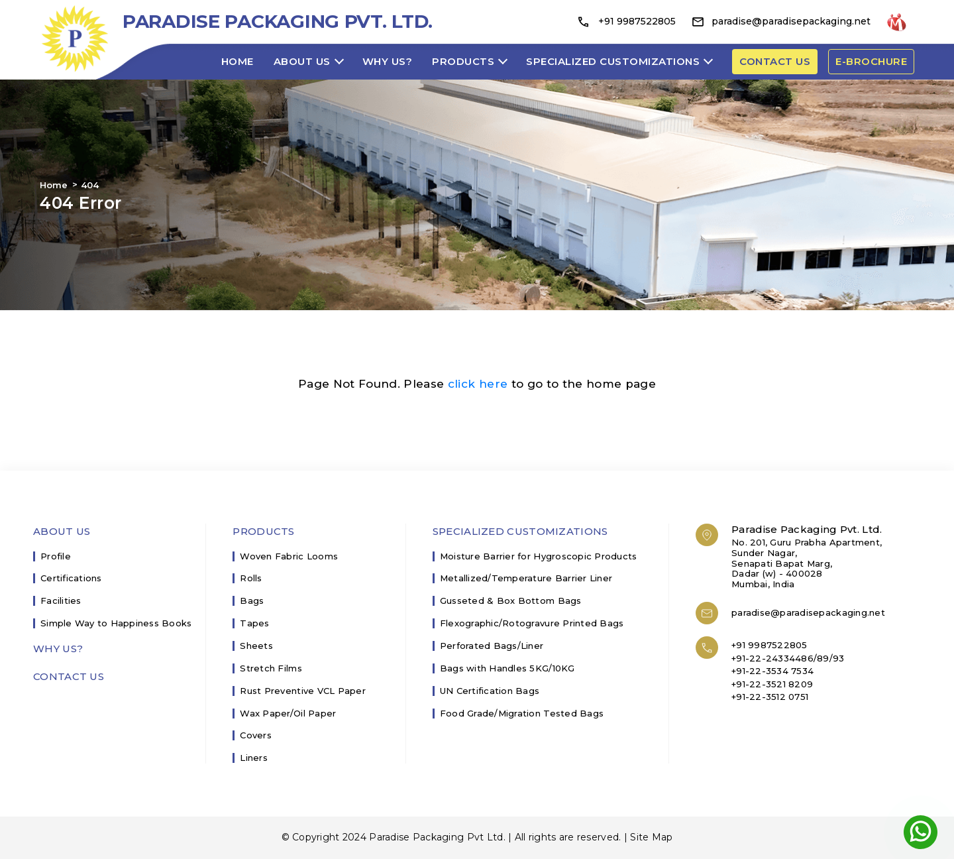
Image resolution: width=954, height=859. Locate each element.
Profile (55, 556)
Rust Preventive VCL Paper (303, 691)
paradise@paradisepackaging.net (781, 21)
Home (237, 61)
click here (477, 383)
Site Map (651, 837)
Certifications (71, 578)
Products (463, 61)
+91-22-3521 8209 (772, 684)
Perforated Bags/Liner (491, 646)
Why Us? (387, 61)
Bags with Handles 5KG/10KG (507, 668)
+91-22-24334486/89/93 (787, 658)
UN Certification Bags (489, 691)
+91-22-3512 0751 (769, 696)
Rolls (251, 578)
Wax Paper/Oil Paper (288, 713)
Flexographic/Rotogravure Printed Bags (532, 623)
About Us (302, 61)
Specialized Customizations (613, 61)
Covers (256, 735)
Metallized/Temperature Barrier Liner (526, 578)
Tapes (254, 623)
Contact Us (68, 677)
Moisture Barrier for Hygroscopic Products (538, 556)
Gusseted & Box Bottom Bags (511, 601)
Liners (254, 758)
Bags (252, 601)
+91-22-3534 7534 (772, 670)
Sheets (256, 646)
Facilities (60, 601)
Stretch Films (270, 668)
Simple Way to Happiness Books (116, 623)
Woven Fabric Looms (289, 556)
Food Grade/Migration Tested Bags (522, 713)
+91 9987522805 (626, 21)
